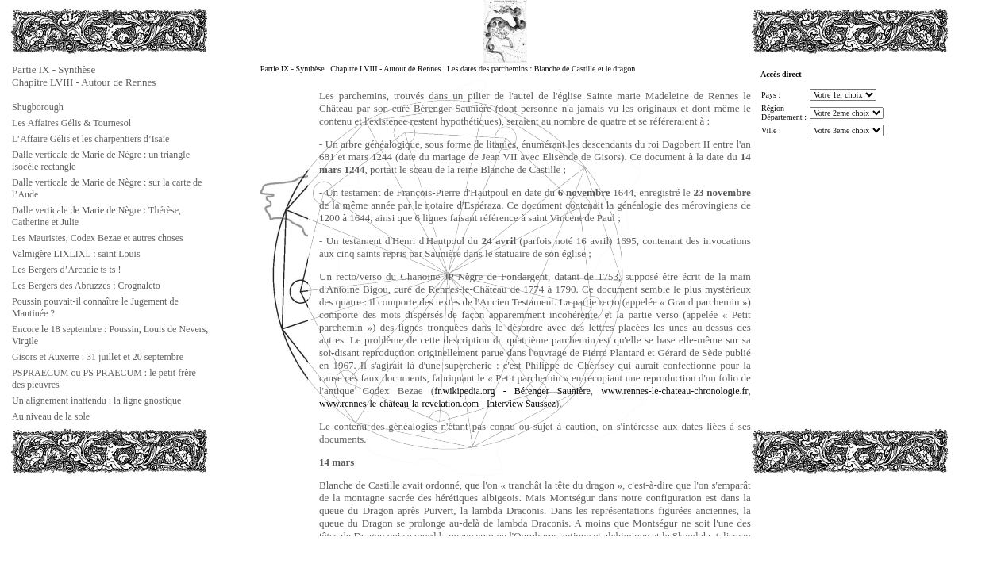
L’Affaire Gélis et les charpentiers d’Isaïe (90, 138)
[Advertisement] (89, 510)
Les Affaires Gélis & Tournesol (71, 122)
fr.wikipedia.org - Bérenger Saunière (512, 391)
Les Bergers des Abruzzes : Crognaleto (86, 285)
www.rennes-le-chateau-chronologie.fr (674, 391)
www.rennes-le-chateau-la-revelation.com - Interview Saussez (437, 403)
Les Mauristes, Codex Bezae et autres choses (97, 237)
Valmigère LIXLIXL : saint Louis (76, 253)
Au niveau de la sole (51, 416)
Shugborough (38, 107)
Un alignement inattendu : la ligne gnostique (96, 400)
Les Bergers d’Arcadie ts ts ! (66, 269)
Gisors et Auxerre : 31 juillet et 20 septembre (97, 356)
